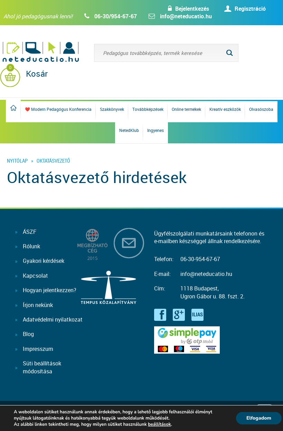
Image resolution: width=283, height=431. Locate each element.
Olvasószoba (261, 109)
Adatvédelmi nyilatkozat (53, 319)
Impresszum (38, 349)
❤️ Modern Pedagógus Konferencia (58, 109)
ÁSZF (29, 232)
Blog (28, 334)
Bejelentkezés (192, 8)
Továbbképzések (147, 109)
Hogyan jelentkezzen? (49, 290)
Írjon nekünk (38, 305)
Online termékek (186, 109)
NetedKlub (129, 130)
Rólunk (31, 246)
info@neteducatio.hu (186, 16)
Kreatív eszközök (225, 109)
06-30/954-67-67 (115, 16)
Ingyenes (155, 130)
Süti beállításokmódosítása (42, 367)
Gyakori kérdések (43, 261)
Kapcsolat (35, 275)
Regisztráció (250, 8)
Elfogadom (258, 418)
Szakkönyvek (112, 109)
